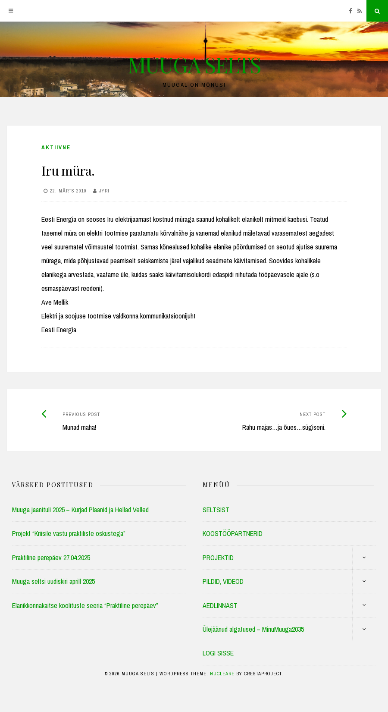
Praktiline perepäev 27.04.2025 (51, 557)
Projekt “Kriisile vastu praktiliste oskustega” (68, 533)
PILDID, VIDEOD (223, 581)
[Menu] (11, 11)
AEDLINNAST (220, 605)
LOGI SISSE (218, 653)
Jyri (104, 191)
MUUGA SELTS (194, 64)
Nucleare (222, 674)
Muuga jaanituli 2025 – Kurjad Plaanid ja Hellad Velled (80, 509)
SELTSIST (216, 509)
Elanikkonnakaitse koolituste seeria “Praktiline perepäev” (85, 605)
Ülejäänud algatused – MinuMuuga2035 (253, 629)
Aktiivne (56, 147)
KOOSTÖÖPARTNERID (233, 533)
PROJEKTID (218, 557)
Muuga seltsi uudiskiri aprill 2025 (53, 581)
